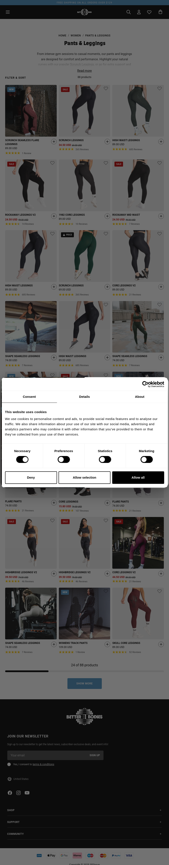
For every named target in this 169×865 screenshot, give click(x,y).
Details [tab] (84, 396)
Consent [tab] (29, 396)
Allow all (138, 477)
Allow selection (84, 477)
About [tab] (140, 396)
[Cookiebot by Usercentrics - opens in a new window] (145, 384)
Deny (31, 477)
